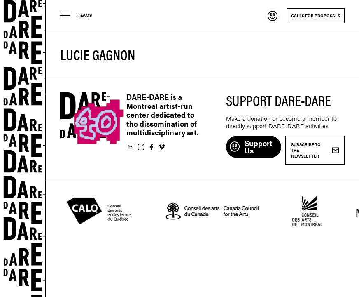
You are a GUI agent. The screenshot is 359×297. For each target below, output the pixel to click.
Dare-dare (23, 148)
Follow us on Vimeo (161, 147)
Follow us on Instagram (141, 147)
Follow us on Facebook (151, 147)
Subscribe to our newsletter (130, 147)
